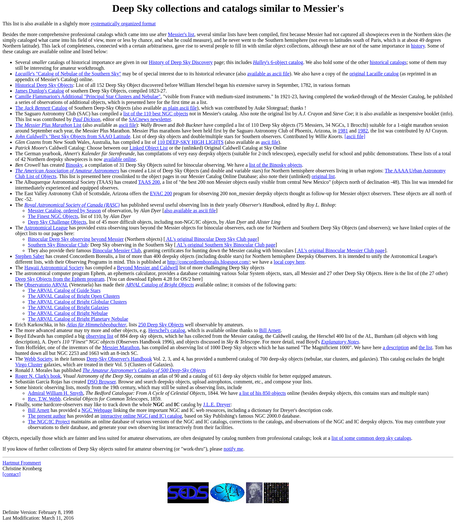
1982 (363, 130)
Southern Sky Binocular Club (58, 244)
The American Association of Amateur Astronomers (67, 170)
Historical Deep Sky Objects (44, 85)
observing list (99, 336)
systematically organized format (123, 23)
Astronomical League (46, 227)
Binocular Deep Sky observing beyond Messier (76, 239)
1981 (343, 130)
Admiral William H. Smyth (55, 393)
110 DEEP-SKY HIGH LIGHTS (190, 142)
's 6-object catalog (278, 62)
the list (425, 347)
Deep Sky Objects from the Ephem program (59, 279)
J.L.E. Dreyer (217, 404)
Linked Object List (149, 148)
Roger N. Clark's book (37, 376)
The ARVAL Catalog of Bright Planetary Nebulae (78, 319)
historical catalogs (388, 62)
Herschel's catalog (166, 330)
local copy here (289, 262)
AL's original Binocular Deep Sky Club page (211, 239)
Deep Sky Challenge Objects (57, 222)
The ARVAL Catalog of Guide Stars (64, 290)
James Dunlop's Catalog (39, 90)
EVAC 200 (161, 193)
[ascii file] (355, 136)
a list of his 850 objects (262, 393)
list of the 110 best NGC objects (155, 113)
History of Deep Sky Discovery (181, 62)
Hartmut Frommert (22, 462)
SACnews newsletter (150, 119)
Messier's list (181, 34)
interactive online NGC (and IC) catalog (141, 416)
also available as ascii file (190, 210)
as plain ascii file (180, 108)
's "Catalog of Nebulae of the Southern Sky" (68, 73)
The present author (47, 416)
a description (396, 347)
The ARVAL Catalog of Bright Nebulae (68, 313)
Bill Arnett (270, 330)
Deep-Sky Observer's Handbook (119, 359)
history (418, 45)
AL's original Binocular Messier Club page (340, 250)
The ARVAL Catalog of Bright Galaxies (68, 307)
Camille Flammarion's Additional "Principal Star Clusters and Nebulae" (88, 96)
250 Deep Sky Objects (161, 324)
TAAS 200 (149, 182)
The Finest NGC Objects (53, 216)
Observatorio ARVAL (46, 284)
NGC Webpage (96, 410)
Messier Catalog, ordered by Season (64, 210)
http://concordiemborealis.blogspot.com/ (208, 262)
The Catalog (41, 108)
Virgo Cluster (28, 364)
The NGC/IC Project (49, 421)
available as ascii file (268, 73)
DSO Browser (101, 381)
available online (120, 159)
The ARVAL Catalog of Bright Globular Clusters (77, 302)
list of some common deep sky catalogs (371, 438)
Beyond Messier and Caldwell (147, 267)
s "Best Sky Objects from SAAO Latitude (72, 136)
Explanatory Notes (340, 341)
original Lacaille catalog (373, 73)
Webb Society (38, 359)
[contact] (12, 474)
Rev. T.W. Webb (44, 398)
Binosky (74, 165)
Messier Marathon (120, 347)
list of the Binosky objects (275, 165)
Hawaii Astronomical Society (54, 267)
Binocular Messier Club (116, 250)
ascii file (127, 125)
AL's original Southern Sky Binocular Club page (225, 244)
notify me (233, 449)
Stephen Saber (29, 256)
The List (48, 125)
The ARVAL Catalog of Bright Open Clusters (74, 296)
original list (323, 176)
